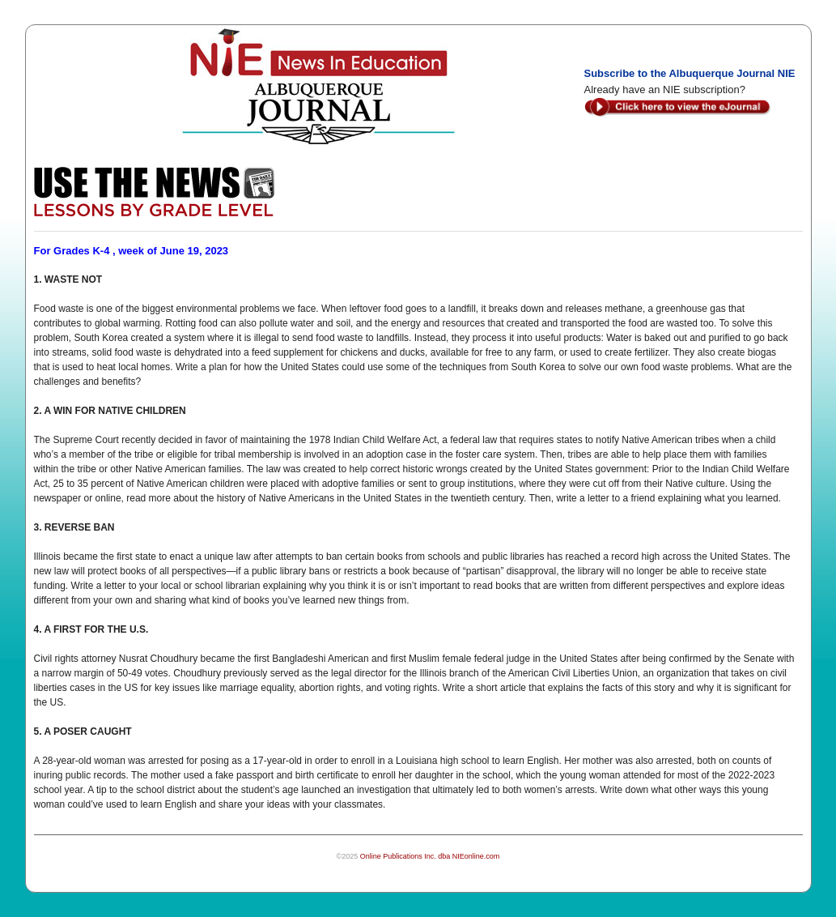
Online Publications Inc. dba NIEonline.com (430, 856)
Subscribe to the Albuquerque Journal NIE (690, 73)
